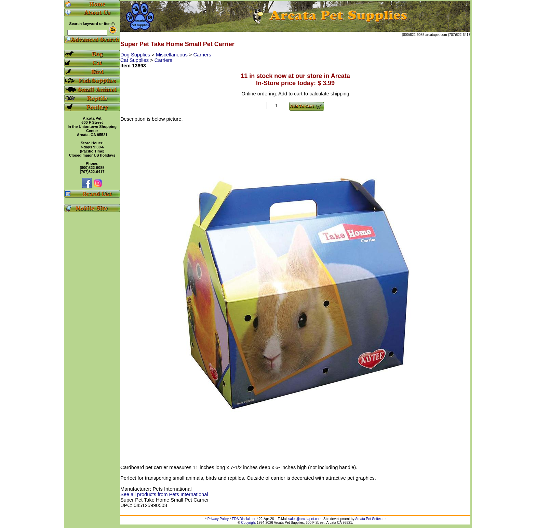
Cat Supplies (135, 60)
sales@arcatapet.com (305, 519)
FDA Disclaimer (244, 519)
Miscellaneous (172, 54)
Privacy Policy (218, 519)
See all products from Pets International (164, 494)
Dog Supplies (135, 54)
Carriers (202, 54)
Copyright (248, 523)
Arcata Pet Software (370, 519)
